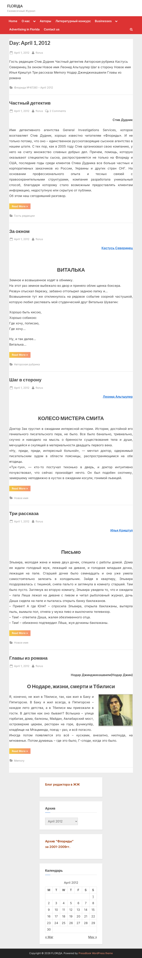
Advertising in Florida (24, 29)
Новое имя (21, 498)
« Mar (49, 937)
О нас (26, 21)
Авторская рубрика (27, 364)
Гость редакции (24, 215)
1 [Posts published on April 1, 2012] (93, 896)
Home (13, 21)
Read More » (21, 207)
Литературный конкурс (73, 21)
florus (39, 52)
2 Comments (58, 111)
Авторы (45, 21)
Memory (19, 760)
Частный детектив (30, 102)
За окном (19, 231)
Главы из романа (28, 658)
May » (92, 937)
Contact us (52, 29)
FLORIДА (15, 6)
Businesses (103, 21)
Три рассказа (24, 513)
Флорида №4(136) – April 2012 (33, 87)
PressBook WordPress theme (96, 953)
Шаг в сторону (25, 379)
